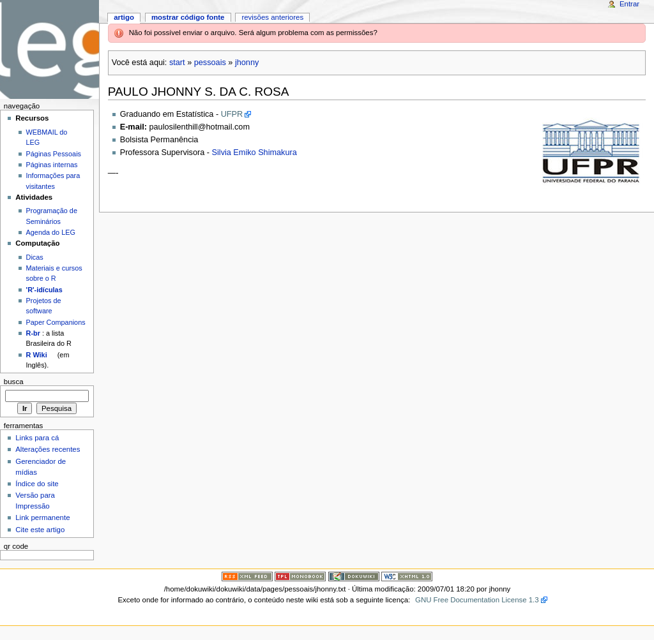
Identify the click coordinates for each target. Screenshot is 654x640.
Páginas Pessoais (53, 154)
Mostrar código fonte (188, 17)
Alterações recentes (47, 449)
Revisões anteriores (272, 17)
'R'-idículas (44, 290)
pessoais (210, 62)
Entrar (629, 4)
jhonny (247, 62)
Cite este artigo (40, 529)
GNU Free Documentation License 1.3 (477, 600)
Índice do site (37, 483)
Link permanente (42, 517)
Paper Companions (56, 322)
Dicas (34, 257)
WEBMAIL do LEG (47, 137)
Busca (14, 381)
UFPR (232, 114)
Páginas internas (52, 164)
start (177, 62)
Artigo (124, 17)
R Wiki (36, 355)
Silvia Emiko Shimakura (254, 152)
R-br (33, 333)
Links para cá (37, 438)
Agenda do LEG (50, 232)
